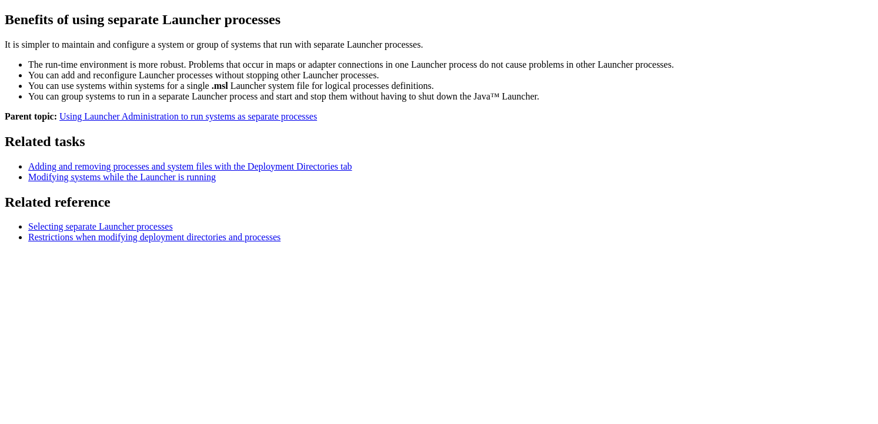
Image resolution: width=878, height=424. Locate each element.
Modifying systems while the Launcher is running (122, 177)
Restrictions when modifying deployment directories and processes (154, 237)
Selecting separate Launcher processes (100, 226)
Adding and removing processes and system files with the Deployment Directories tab (190, 166)
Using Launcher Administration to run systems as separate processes (188, 116)
